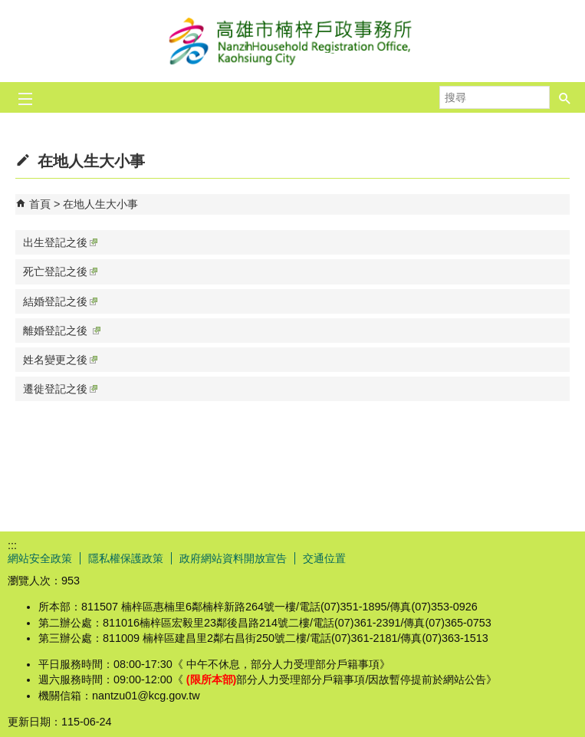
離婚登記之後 (61, 330)
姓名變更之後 (60, 360)
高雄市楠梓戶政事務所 (292, 41)
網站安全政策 (40, 558)
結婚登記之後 (60, 301)
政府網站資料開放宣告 (233, 558)
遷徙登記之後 (60, 389)
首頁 (40, 204)
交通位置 (324, 558)
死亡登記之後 (60, 271)
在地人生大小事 (100, 204)
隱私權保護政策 (125, 558)
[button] (565, 97)
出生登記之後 (60, 242)
